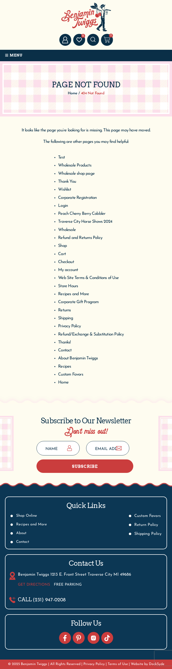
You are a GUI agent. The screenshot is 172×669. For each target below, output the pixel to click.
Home (63, 382)
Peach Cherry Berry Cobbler (81, 214)
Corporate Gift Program (78, 302)
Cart (62, 254)
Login (63, 206)
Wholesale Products (74, 165)
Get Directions (34, 585)
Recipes (64, 366)
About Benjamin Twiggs (78, 358)
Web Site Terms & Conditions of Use (88, 278)
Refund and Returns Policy (80, 238)
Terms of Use (118, 664)
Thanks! (64, 342)
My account (68, 270)
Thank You (67, 181)
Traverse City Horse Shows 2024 (85, 222)
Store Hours (68, 286)
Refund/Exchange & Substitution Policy (91, 334)
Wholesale (67, 230)
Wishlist (64, 189)
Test (61, 157)
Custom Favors (70, 374)
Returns (64, 310)
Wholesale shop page (76, 173)
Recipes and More (73, 294)
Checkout (66, 262)
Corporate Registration (77, 198)
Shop (62, 246)
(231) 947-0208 (49, 600)
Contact (64, 350)
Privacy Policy (69, 326)
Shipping (65, 318)
